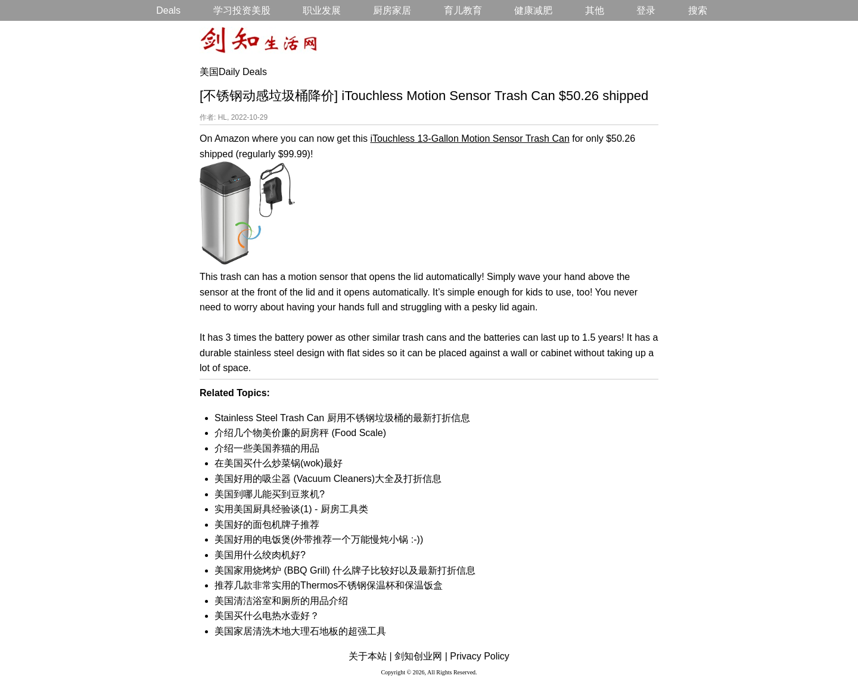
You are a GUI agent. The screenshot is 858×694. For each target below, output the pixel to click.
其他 (594, 10)
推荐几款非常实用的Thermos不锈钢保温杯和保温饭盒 (328, 585)
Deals (168, 10)
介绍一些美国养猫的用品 (266, 448)
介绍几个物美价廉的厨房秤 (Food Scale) (300, 433)
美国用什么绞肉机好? (260, 555)
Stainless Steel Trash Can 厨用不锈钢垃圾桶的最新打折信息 (342, 418)
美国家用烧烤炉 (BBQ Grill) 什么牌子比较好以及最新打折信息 (344, 570)
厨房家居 (392, 10)
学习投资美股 (242, 10)
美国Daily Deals (233, 72)
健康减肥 (533, 10)
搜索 (697, 10)
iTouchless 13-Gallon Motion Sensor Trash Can (469, 138)
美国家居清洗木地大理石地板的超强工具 (300, 631)
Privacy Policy (479, 656)
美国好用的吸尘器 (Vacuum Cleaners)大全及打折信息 (328, 479)
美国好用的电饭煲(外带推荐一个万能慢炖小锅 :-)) (318, 539)
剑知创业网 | (420, 656)
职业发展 (322, 10)
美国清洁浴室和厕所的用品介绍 (281, 601)
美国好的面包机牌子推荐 (266, 524)
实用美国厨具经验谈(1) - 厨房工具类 (291, 509)
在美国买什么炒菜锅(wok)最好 (278, 463)
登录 (645, 10)
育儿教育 (463, 10)
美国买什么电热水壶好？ (266, 616)
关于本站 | (370, 656)
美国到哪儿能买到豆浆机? (269, 494)
